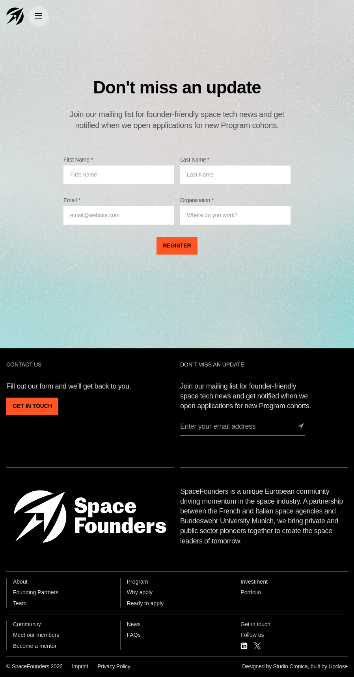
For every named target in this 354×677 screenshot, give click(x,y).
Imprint (80, 666)
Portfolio (250, 592)
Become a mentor (35, 646)
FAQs (134, 635)
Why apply (140, 592)
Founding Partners (35, 592)
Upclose (338, 666)
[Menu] (38, 16)
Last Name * (194, 159)
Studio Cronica (290, 666)
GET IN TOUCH (32, 406)
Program (137, 581)
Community (27, 624)
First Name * (78, 159)
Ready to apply (145, 603)
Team (19, 603)
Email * (71, 200)
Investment (253, 581)
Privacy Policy (113, 666)
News (134, 624)
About (20, 581)
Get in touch (255, 624)
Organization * (197, 200)
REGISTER (177, 245)
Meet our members (36, 635)
